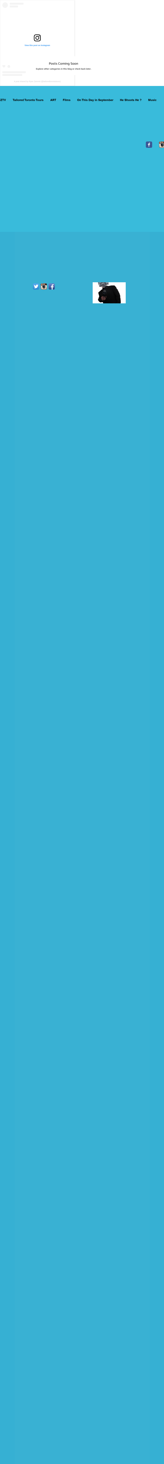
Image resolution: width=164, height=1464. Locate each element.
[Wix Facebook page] (149, 144)
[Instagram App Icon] (44, 286)
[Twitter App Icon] (36, 286)
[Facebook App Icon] (52, 286)
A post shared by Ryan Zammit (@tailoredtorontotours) (37, 81)
